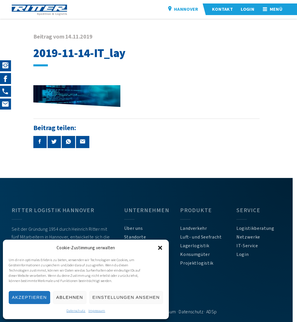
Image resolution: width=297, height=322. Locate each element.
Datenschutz (76, 310)
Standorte (137, 237)
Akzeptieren (29, 297)
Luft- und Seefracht (203, 237)
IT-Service (250, 246)
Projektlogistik (199, 263)
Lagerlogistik (197, 246)
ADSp (213, 312)
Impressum (96, 310)
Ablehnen (69, 297)
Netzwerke (252, 237)
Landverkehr (196, 228)
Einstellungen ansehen (126, 297)
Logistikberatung (259, 228)
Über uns (135, 228)
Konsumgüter (197, 254)
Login (246, 254)
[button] (160, 248)
